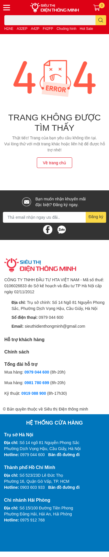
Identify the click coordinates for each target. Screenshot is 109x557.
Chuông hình (67, 28)
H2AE (8, 28)
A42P (35, 28)
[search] (100, 20)
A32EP (22, 28)
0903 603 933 (32, 487)
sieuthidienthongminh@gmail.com (55, 326)
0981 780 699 (37, 382)
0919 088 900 (34, 393)
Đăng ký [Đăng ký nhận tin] (96, 216)
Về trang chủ (54, 162)
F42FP (48, 28)
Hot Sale (86, 28)
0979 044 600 (51, 317)
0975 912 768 (32, 519)
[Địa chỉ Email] (54, 217)
